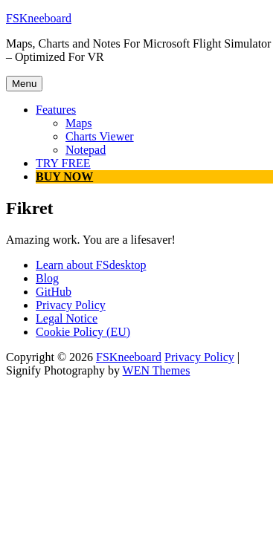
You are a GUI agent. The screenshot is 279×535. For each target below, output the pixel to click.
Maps (78, 123)
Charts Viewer (99, 136)
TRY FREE (63, 163)
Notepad (85, 149)
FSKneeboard (38, 18)
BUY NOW (64, 176)
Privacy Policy (199, 357)
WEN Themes (156, 370)
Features (56, 109)
